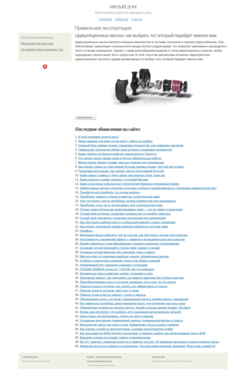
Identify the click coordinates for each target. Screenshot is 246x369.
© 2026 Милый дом (30, 357)
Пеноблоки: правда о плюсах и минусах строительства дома (120, 196)
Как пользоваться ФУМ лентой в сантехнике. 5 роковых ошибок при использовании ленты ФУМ (143, 333)
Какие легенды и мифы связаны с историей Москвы (114, 179)
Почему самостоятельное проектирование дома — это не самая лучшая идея (131, 209)
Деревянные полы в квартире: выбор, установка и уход (116, 273)
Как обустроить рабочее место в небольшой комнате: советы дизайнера (127, 222)
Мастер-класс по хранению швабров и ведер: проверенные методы (124, 256)
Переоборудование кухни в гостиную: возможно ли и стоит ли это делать (128, 282)
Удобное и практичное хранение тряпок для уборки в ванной (120, 260)
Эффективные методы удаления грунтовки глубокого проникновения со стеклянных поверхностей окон (148, 188)
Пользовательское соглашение (109, 357)
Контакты (90, 357)
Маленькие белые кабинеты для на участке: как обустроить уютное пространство (134, 235)
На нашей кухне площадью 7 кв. (42, 49)
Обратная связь (158, 357)
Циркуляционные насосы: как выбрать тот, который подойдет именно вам (145, 35)
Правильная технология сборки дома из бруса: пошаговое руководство (125, 149)
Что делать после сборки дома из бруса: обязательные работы (120, 158)
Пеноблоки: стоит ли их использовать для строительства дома (121, 205)
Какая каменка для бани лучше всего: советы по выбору (115, 141)
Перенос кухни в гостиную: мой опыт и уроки (109, 290)
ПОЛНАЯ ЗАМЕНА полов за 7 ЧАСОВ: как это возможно (117, 269)
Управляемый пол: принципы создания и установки (113, 265)
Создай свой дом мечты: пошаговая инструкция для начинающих (123, 218)
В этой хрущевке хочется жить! (98, 136)
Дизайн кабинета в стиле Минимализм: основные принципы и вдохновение (129, 243)
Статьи (136, 19)
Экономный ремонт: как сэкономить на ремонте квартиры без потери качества (132, 277)
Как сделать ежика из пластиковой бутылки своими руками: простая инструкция (131, 166)
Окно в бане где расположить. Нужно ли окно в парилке (117, 316)
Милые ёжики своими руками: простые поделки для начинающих (121, 162)
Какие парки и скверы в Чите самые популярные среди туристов (122, 175)
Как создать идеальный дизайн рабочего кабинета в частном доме (124, 226)
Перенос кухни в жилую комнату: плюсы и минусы (113, 294)
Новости (121, 19)
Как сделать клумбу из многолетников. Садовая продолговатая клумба (126, 329)
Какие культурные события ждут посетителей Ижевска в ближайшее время (129, 183)
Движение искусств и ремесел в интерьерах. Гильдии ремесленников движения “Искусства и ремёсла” (148, 346)
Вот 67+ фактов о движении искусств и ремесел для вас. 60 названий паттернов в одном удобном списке (149, 341)
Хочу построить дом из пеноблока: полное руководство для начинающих (128, 200)
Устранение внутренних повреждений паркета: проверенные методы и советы (131, 320)
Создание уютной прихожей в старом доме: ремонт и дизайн (120, 247)
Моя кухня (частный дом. (37, 43)
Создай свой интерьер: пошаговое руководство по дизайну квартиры (125, 213)
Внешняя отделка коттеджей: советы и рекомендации (115, 337)
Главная (105, 19)
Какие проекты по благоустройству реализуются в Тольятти (117, 153)
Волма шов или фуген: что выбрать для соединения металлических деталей (130, 311)
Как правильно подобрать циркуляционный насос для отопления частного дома (132, 303)
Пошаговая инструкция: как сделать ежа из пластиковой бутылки (121, 171)
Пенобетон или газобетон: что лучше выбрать (110, 192)
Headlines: (86, 230)
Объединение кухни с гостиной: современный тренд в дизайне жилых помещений (134, 299)
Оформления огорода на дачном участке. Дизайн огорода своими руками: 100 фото (135, 307)
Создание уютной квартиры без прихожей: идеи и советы (117, 252)
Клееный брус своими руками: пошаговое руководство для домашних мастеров (130, 145)
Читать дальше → (85, 117)
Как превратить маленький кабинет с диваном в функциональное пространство (132, 239)
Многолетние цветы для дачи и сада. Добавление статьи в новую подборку (129, 324)
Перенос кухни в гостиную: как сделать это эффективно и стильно (123, 286)
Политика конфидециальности (99, 361)
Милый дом (123, 6)
